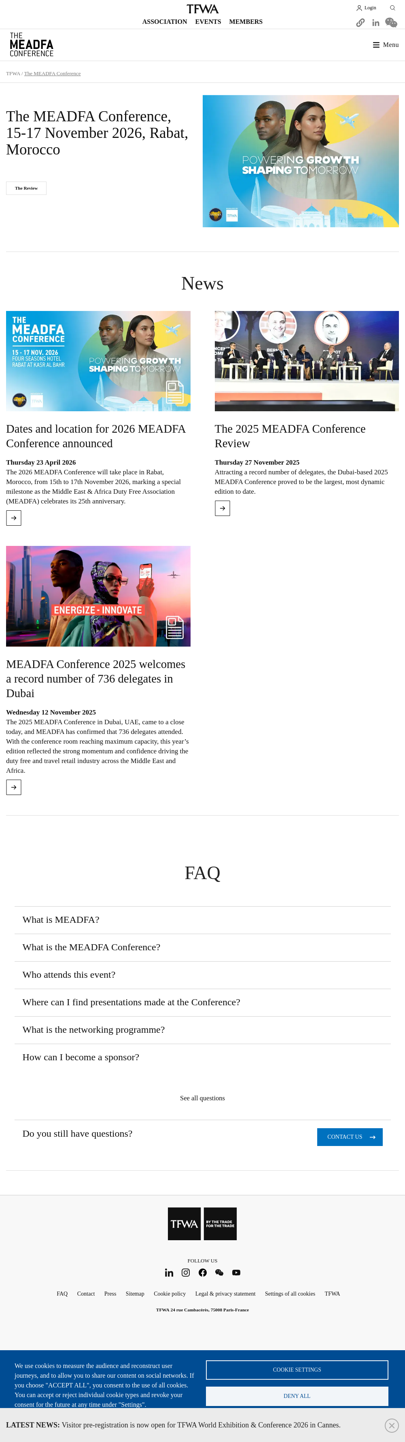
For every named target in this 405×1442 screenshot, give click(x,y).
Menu (391, 44)
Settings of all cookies (290, 1294)
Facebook (202, 1273)
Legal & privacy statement (225, 1294)
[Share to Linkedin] (376, 23)
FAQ (62, 1294)
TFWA (203, 9)
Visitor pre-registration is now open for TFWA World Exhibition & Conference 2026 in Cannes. (173, 1425)
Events (208, 21)
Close (392, 1426)
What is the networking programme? (94, 1029)
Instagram (186, 1273)
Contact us (344, 1137)
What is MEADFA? (61, 919)
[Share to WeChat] (391, 23)
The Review (26, 188)
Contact (86, 1294)
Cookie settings (297, 1370)
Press (110, 1294)
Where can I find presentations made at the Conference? (131, 1002)
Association (164, 21)
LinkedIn (169, 1273)
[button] (360, 23)
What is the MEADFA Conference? (92, 947)
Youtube (236, 1273)
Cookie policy (170, 1294)
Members (246, 21)
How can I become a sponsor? (81, 1057)
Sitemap (135, 1294)
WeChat (219, 1273)
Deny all (297, 1396)
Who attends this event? (69, 974)
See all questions (202, 1098)
